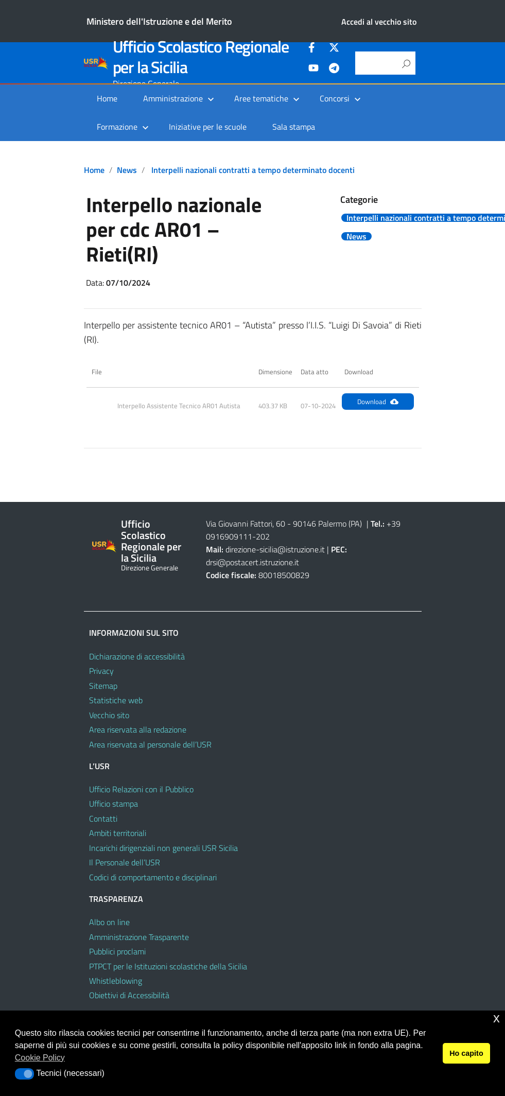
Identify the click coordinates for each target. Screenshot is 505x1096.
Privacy (101, 671)
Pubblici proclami (117, 951)
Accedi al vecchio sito (378, 21)
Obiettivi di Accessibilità (129, 995)
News (127, 170)
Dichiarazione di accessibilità (137, 656)
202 (263, 536)
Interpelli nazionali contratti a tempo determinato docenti (253, 170)
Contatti (103, 818)
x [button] (496, 1018)
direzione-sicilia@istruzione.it (275, 549)
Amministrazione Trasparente (139, 937)
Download (377, 401)
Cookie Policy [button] (40, 1057)
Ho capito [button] (466, 1053)
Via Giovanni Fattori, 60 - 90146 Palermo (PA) (284, 523)
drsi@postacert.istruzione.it (252, 562)
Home (107, 98)
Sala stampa (293, 126)
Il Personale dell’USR (124, 862)
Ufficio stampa (113, 803)
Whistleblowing (115, 981)
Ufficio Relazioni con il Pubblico (141, 789)
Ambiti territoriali (117, 833)
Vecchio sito (109, 715)
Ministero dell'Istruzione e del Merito (159, 21)
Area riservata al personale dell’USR (150, 744)
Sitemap (103, 686)
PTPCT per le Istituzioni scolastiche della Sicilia (168, 966)
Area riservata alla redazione (137, 729)
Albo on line (109, 922)
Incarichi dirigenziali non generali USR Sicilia (163, 848)
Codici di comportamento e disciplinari (153, 877)
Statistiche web (116, 700)
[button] (24, 1074)
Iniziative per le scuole (208, 126)
